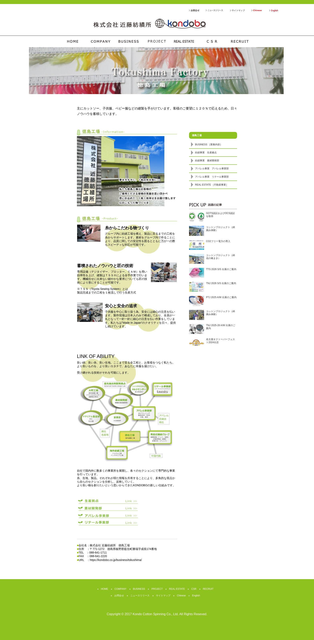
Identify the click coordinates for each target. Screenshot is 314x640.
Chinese (181, 595)
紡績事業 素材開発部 (207, 160)
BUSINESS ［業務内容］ (208, 144)
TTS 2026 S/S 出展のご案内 (221, 269)
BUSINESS (139, 589)
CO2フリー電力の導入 (218, 241)
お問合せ (119, 595)
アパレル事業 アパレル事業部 (212, 168)
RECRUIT (208, 589)
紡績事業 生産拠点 (206, 152)
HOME (104, 589)
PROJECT (157, 589)
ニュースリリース (140, 595)
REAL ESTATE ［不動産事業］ (211, 184)
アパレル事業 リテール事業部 (212, 176)
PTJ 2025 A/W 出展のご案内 (221, 297)
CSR (193, 589)
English (196, 595)
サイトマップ (163, 595)
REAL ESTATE (177, 589)
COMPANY (121, 589)
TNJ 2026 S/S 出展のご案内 (221, 283)
